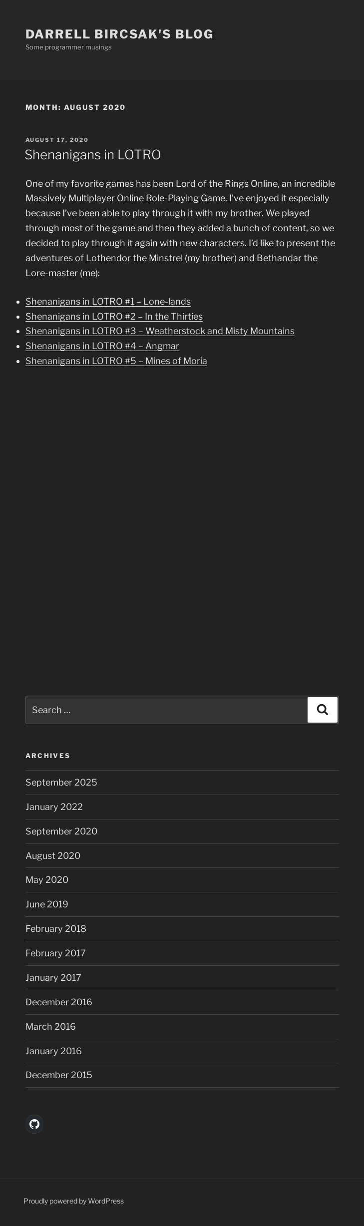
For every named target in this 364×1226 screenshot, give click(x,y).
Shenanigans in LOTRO (92, 154)
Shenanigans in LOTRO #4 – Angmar (102, 346)
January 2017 (53, 977)
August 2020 (52, 855)
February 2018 (55, 928)
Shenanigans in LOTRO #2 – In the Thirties (114, 316)
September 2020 (61, 831)
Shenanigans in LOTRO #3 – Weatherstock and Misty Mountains (160, 331)
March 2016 (50, 1026)
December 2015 (58, 1075)
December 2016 (58, 1002)
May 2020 (46, 879)
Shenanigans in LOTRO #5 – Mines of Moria (116, 361)
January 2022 (54, 807)
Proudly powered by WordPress (73, 1201)
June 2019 (46, 904)
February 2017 (55, 953)
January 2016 (53, 1051)
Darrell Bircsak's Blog (119, 34)
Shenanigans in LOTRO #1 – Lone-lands (108, 301)
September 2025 (61, 782)
